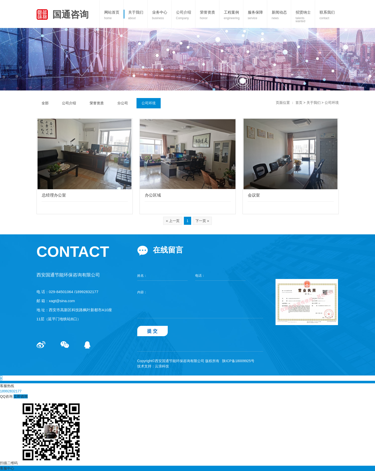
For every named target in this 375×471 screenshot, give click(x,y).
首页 (298, 103)
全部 (45, 103)
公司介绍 (69, 103)
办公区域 (153, 195)
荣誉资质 (97, 103)
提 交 (152, 331)
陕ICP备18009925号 (238, 361)
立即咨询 (21, 396)
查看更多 (43, 207)
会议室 (254, 195)
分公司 (122, 103)
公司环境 (149, 103)
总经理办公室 (54, 195)
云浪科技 (162, 366)
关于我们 (313, 103)
